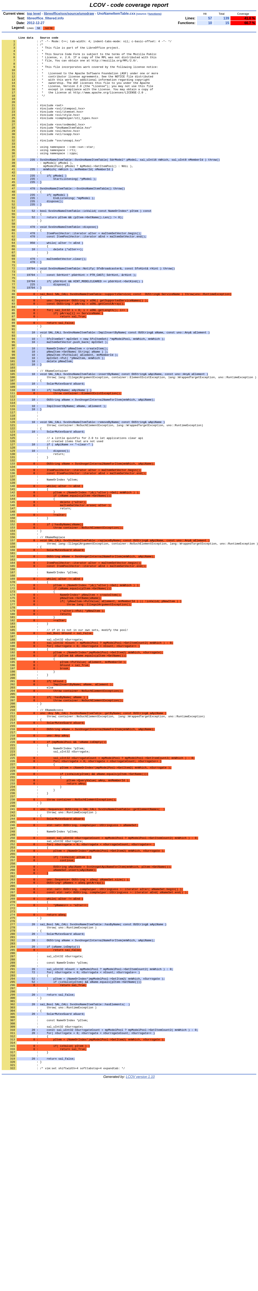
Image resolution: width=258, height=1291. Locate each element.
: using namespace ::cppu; (40, 177)
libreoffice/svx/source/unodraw (69, 13)
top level (34, 13)
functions (154, 13)
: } (22, 257)
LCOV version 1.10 (140, 1283)
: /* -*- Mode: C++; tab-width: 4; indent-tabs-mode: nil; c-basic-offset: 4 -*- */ (87, 42)
